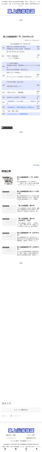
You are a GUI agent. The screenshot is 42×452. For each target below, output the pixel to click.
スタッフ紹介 (31, 435)
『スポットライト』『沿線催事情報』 (17, 114)
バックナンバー (7, 127)
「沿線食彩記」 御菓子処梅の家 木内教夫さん (21, 107)
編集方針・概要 (11, 435)
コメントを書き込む (21, 410)
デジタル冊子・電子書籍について (21, 441)
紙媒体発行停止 (31, 438)
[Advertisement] (21, 26)
